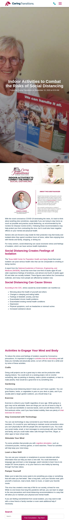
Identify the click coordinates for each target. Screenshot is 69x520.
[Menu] (60, 3)
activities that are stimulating (46, 358)
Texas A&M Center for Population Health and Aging (28, 259)
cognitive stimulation (44, 443)
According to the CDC (13, 288)
